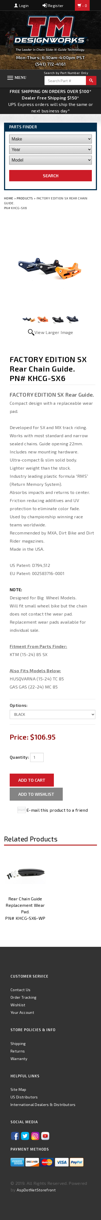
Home (9, 198)
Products (25, 198)
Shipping (18, 1043)
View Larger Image (53, 332)
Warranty (19, 1058)
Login (21, 5)
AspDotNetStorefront (36, 1190)
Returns (18, 1051)
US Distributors (24, 1097)
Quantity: (19, 757)
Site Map (18, 1089)
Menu (20, 78)
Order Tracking (23, 997)
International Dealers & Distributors (43, 1104)
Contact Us (20, 989)
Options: (19, 705)
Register (53, 5)
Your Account (22, 1012)
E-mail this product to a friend (57, 810)
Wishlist (18, 1004)
